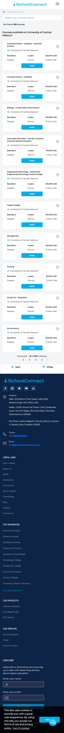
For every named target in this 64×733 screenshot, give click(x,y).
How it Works (9, 463)
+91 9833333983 (18, 436)
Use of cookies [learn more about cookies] (20, 728)
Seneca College (10, 578)
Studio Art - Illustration (17, 297)
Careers (6, 508)
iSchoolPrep (8, 497)
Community (8, 486)
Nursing (10, 267)
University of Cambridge (14, 554)
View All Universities (13, 591)
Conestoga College (12, 560)
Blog (5, 502)
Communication (10, 646)
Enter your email (12, 692)
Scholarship (8, 480)
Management (13, 236)
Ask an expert (9, 491)
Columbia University (12, 572)
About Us (7, 469)
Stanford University (11, 542)
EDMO (6, 474)
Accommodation (11, 635)
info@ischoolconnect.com (24, 445)
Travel (5, 640)
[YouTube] (26, 388)
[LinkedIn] (33, 388)
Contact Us (8, 513)
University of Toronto (12, 548)
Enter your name (12, 678)
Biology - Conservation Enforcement (23, 108)
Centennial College (12, 566)
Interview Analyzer (11, 606)
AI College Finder (11, 612)
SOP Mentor (8, 618)
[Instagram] (12, 388)
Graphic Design (13, 205)
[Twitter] (19, 388)
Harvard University (11, 531)
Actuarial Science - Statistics (19, 77)
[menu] (57, 4)
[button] (53, 722)
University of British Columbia (16, 584)
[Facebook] (5, 388)
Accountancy (13, 328)
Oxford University (11, 537)
